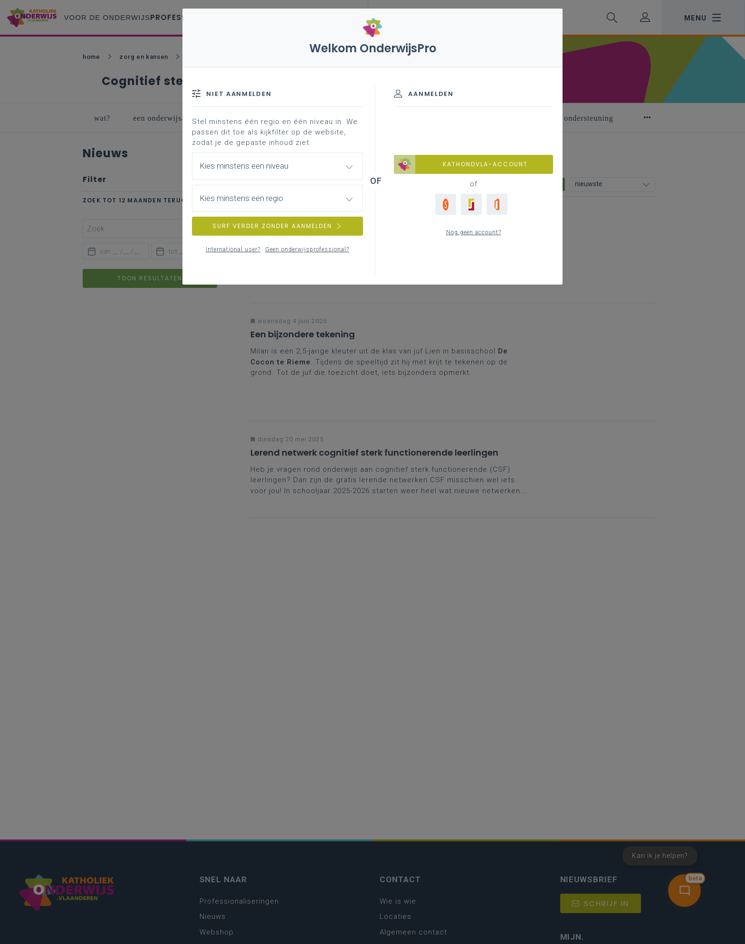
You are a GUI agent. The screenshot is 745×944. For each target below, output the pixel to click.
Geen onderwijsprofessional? (307, 249)
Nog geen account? (473, 232)
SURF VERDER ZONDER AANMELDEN (277, 226)
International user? (233, 249)
